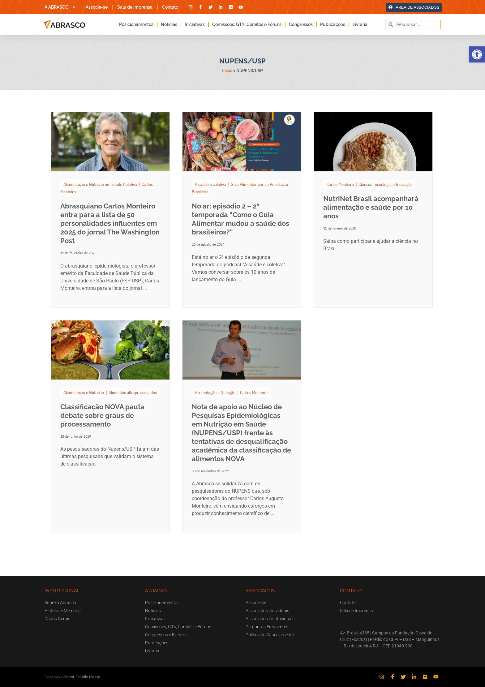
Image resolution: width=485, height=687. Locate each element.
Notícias (169, 24)
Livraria (360, 24)
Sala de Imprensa (134, 7)
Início (227, 70)
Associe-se (97, 7)
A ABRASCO (60, 7)
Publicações (332, 24)
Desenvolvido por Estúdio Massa (72, 677)
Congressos (301, 24)
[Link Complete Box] (110, 209)
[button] (477, 54)
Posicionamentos (136, 24)
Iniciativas (195, 24)
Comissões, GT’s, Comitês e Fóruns (246, 24)
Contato (170, 7)
